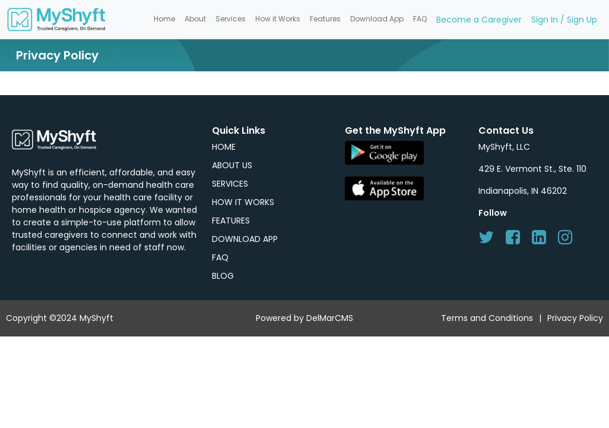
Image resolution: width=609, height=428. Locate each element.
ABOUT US (232, 165)
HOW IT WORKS (243, 202)
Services (230, 19)
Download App (377, 19)
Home (164, 19)
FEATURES (231, 220)
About (195, 19)
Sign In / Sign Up (564, 20)
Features (325, 19)
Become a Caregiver (479, 20)
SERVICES (230, 184)
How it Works (277, 19)
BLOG (223, 276)
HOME (224, 147)
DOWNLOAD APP (245, 239)
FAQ (420, 19)
